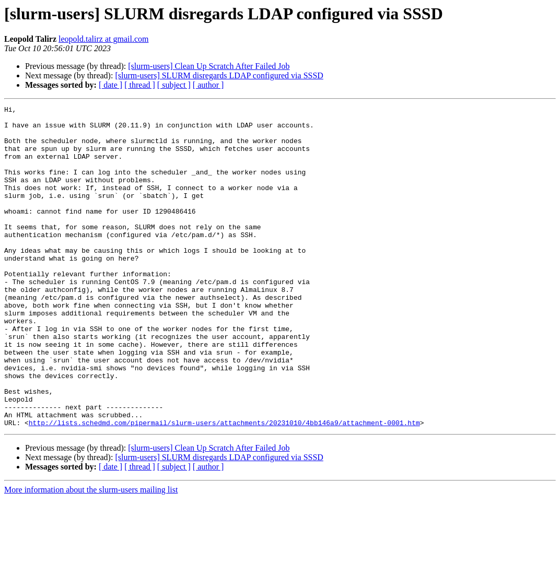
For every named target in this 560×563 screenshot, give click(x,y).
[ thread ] (139, 84)
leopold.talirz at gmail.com (103, 38)
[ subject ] (174, 84)
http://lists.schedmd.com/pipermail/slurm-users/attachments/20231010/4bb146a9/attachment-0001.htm (224, 486)
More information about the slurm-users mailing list (91, 553)
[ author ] (208, 84)
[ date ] (110, 84)
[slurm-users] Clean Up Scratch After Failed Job (208, 66)
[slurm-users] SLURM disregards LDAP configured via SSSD (219, 75)
